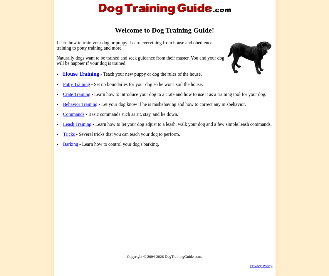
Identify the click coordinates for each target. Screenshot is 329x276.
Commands (74, 114)
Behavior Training (80, 104)
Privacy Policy (261, 266)
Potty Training (76, 84)
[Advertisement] (106, 193)
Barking (70, 144)
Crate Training (76, 94)
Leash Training (77, 124)
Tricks (69, 134)
